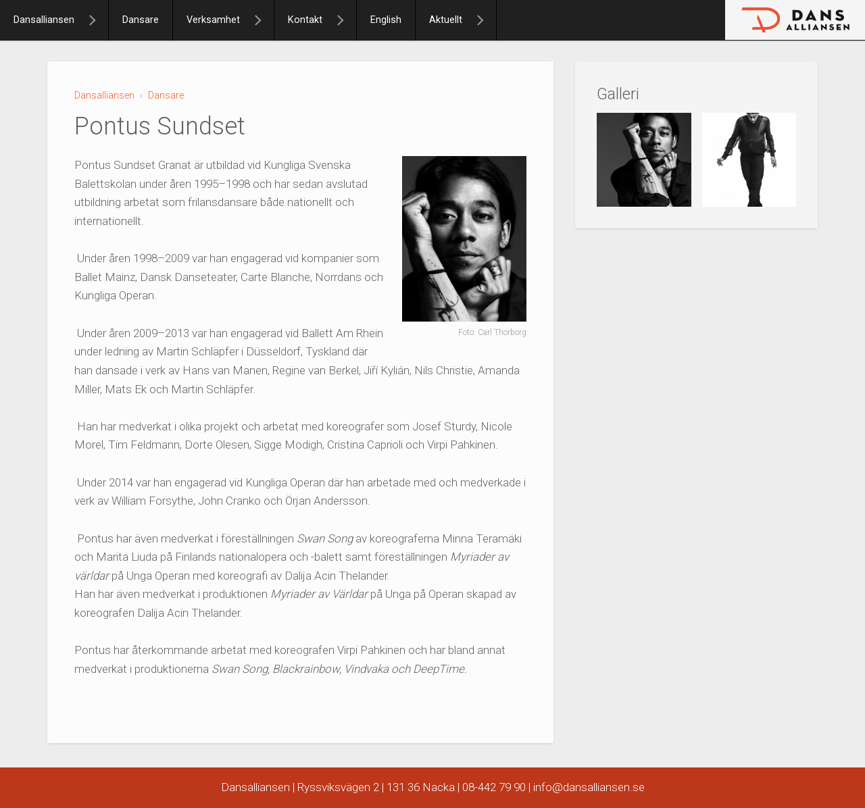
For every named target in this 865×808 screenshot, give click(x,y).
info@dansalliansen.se (589, 787)
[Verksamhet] (263, 20)
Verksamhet (213, 20)
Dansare (140, 20)
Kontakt (305, 20)
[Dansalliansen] (98, 20)
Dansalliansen (44, 20)
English (385, 20)
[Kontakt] (346, 20)
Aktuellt (445, 20)
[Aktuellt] (486, 20)
